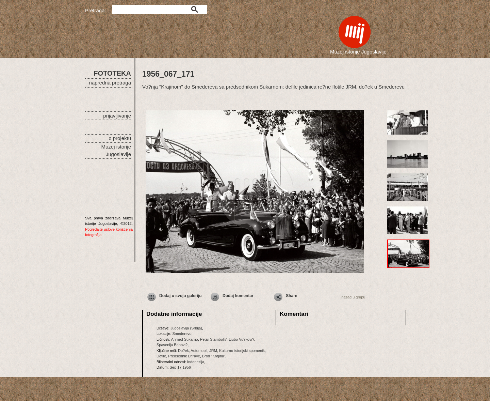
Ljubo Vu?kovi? (241, 339)
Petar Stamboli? (213, 339)
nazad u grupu (353, 297)
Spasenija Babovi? (172, 345)
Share (291, 295)
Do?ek (183, 351)
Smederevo (181, 333)
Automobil (199, 351)
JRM (213, 351)
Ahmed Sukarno (184, 339)
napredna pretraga (110, 83)
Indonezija (195, 362)
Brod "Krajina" (213, 356)
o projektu (120, 138)
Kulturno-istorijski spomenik (242, 351)
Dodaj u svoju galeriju (180, 295)
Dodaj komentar (238, 295)
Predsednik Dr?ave (184, 356)
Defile (161, 356)
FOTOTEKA (112, 73)
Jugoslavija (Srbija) (186, 328)
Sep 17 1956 (180, 367)
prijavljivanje (117, 116)
